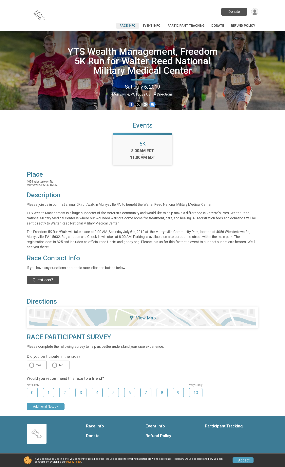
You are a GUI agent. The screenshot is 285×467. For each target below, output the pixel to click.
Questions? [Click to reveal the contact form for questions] (43, 280)
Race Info (128, 25)
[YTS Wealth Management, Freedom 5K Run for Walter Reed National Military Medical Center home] (39, 14)
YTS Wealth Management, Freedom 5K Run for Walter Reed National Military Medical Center (142, 61)
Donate (234, 11)
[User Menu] (254, 11)
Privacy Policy (73, 461)
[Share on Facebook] (131, 104)
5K (142, 144)
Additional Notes (44, 406)
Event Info (151, 25)
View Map (142, 317)
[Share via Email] (145, 104)
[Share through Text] (152, 104)
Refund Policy (243, 25)
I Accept (243, 460)
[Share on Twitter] (138, 104)
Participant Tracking (185, 25)
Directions (165, 94)
